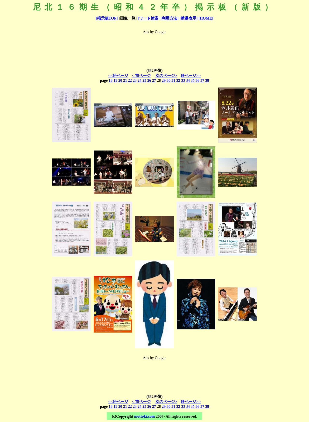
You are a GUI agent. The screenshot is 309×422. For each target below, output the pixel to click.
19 (115, 80)
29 (164, 80)
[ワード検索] (149, 18)
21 (125, 80)
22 (130, 80)
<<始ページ (118, 76)
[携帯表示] (189, 18)
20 (120, 80)
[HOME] (205, 18)
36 (197, 80)
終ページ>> (191, 76)
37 (202, 80)
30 (168, 80)
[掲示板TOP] (107, 18)
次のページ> (166, 76)
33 (183, 80)
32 (178, 80)
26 (149, 80)
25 (144, 80)
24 (139, 80)
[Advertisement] (154, 48)
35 (193, 80)
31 (173, 80)
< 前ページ (141, 76)
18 (110, 80)
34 (188, 80)
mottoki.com (144, 416)
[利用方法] (170, 18)
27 (154, 80)
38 (207, 80)
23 (135, 80)
